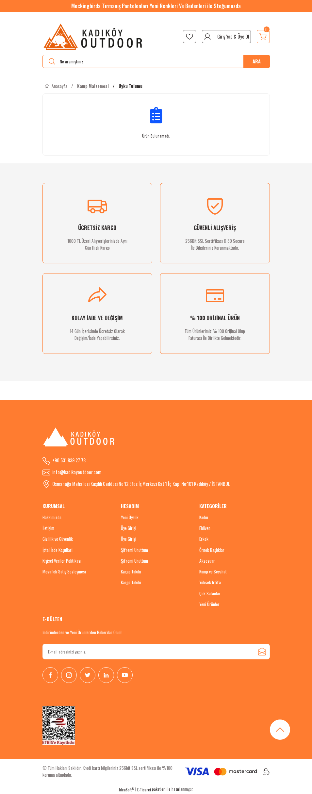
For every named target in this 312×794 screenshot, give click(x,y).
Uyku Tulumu (130, 86)
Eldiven (204, 528)
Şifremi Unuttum (134, 550)
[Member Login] (226, 36)
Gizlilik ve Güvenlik (57, 539)
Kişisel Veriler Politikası (61, 560)
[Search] (156, 61)
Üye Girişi (128, 528)
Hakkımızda (51, 517)
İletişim (48, 528)
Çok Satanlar (210, 593)
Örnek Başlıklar (211, 550)
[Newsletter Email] (156, 651)
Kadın (203, 517)
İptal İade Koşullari (57, 550)
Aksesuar (207, 560)
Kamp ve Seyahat (213, 571)
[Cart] (263, 36)
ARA (257, 61)
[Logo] (93, 36)
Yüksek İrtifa (210, 582)
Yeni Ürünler (209, 604)
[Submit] (262, 651)
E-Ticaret (144, 789)
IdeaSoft (126, 789)
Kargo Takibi (131, 571)
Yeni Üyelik (130, 517)
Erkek (203, 539)
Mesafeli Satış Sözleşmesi (64, 571)
